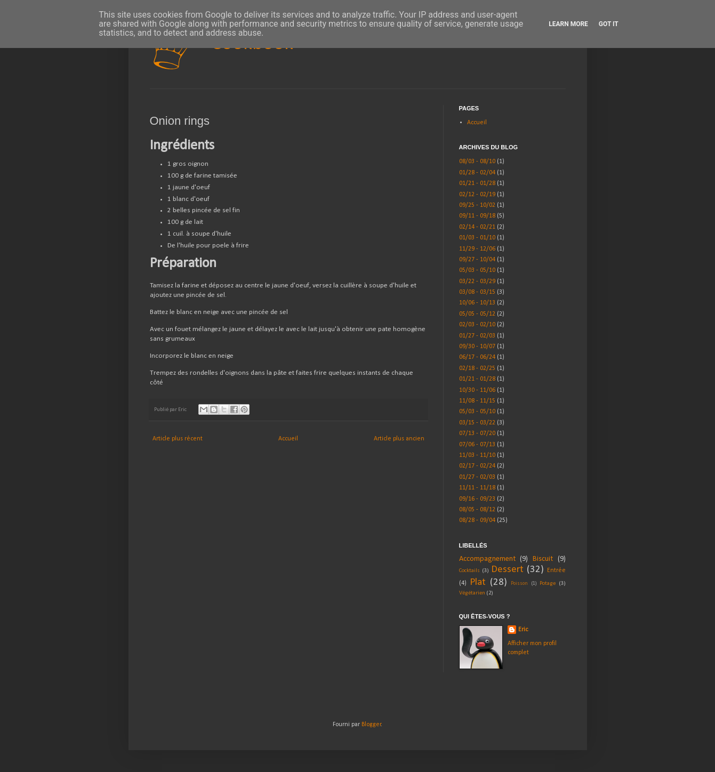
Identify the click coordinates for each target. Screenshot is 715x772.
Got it (608, 24)
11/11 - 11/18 (477, 488)
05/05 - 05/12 (477, 314)
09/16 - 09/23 (477, 499)
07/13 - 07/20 (477, 433)
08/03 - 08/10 (477, 161)
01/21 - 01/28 (477, 183)
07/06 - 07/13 (477, 444)
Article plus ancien (399, 439)
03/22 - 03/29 (477, 281)
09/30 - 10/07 (477, 346)
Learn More (568, 24)
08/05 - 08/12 (477, 509)
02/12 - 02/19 (477, 194)
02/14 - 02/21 (477, 227)
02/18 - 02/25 (477, 368)
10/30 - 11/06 (477, 390)
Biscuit (543, 559)
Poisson (519, 583)
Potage (548, 583)
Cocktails (469, 571)
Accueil (288, 439)
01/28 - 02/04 (477, 173)
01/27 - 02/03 (477, 336)
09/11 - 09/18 (477, 216)
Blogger (371, 724)
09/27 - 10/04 (477, 259)
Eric (523, 629)
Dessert (507, 570)
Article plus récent (177, 439)
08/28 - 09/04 (477, 520)
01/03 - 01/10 (477, 238)
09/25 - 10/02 (477, 205)
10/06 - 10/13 (477, 303)
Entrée (556, 570)
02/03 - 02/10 (477, 324)
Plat (478, 582)
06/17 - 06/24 (477, 357)
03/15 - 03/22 (477, 423)
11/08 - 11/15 (477, 401)
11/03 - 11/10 (477, 455)
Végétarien (472, 593)
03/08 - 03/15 (477, 292)
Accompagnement (487, 559)
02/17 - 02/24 (477, 466)
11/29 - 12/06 (477, 249)
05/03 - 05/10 (477, 270)
